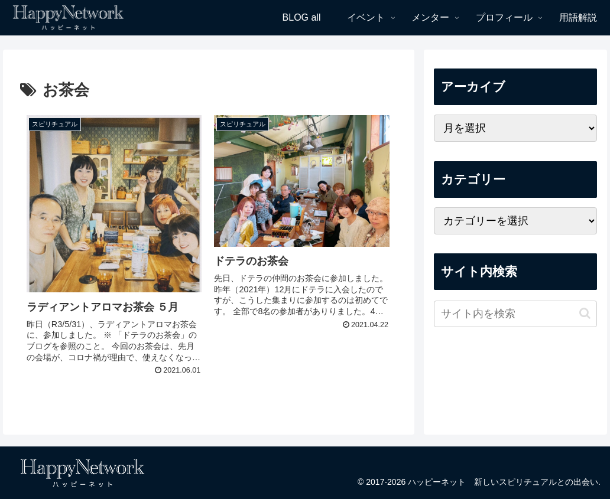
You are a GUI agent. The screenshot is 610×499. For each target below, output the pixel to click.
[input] (516, 314)
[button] (585, 313)
